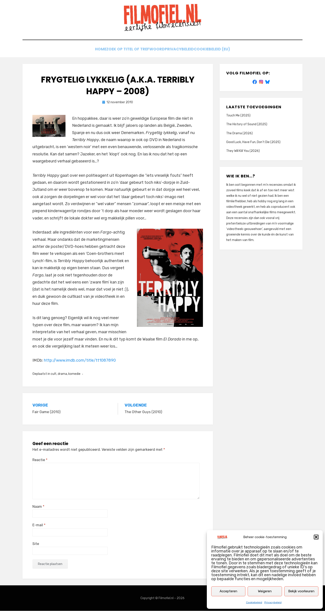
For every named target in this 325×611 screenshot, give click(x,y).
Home (96, 50)
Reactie (39, 460)
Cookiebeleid (254, 602)
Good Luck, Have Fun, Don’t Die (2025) (253, 142)
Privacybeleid (273, 602)
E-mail (38, 525)
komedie (74, 374)
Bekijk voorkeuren (301, 591)
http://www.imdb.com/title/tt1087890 (80, 360)
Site (35, 544)
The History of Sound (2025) (246, 124)
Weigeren (265, 591)
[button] (316, 537)
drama (62, 374)
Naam (38, 507)
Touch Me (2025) (238, 116)
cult (53, 374)
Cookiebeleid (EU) (218, 50)
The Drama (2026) (239, 133)
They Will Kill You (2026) (243, 151)
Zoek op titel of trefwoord (134, 50)
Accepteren (228, 591)
